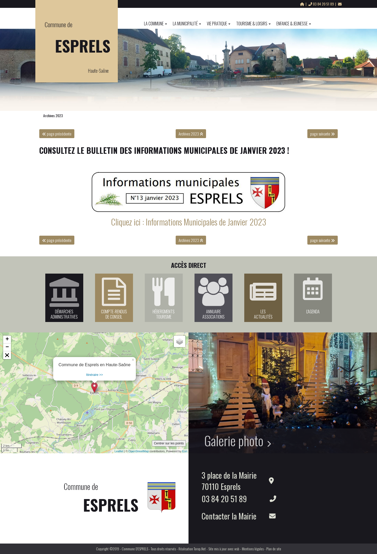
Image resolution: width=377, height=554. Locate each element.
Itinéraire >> (94, 375)
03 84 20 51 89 (321, 4)
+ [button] (7, 339)
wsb (236, 548)
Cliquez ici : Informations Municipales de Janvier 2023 (188, 222)
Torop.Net (200, 548)
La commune (155, 23)
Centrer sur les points (169, 443)
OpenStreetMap (139, 451)
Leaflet (118, 451)
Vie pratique (218, 23)
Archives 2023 (53, 115)
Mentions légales (253, 548)
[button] (7, 355)
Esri (184, 451)
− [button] (7, 347)
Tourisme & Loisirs (253, 23)
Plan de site (273, 548)
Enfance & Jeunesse (293, 23)
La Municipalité (187, 23)
